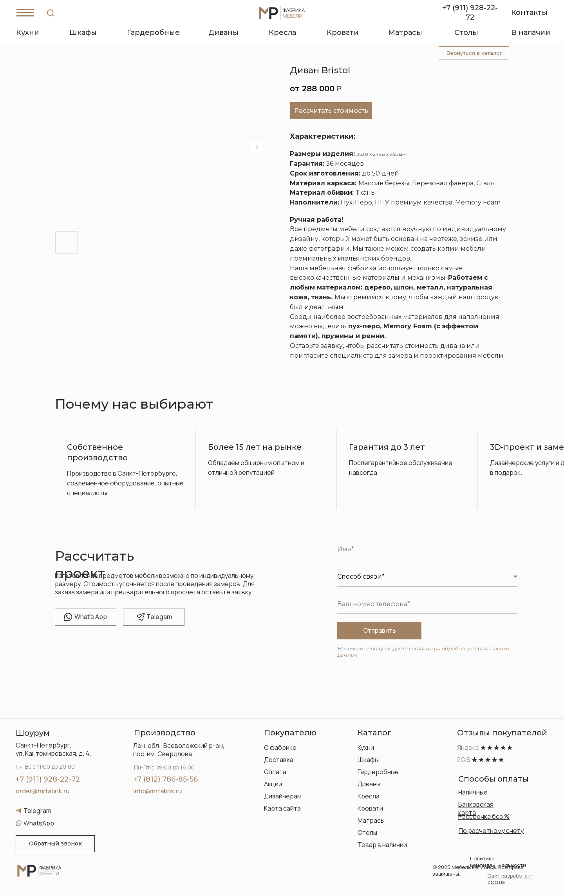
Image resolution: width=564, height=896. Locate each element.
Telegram (37, 810)
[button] (55, 843)
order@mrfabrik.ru (43, 791)
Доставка (278, 759)
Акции (273, 784)
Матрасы (371, 820)
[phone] (427, 604)
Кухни (366, 747)
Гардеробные (378, 771)
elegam (159, 616)
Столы (367, 832)
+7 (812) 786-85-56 (165, 779)
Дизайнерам (283, 796)
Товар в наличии (382, 844)
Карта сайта (282, 808)
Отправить (379, 630)
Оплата (275, 771)
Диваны (369, 784)
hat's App (90, 616)
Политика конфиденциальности (498, 862)
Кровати (370, 808)
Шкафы (368, 759)
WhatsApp (39, 823)
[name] (427, 549)
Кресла (369, 796)
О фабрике (280, 747)
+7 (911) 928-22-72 (48, 779)
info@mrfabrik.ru (157, 791)
